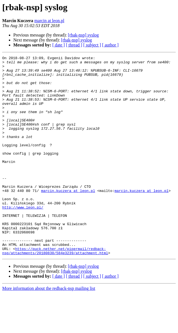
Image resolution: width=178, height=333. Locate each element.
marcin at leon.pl (49, 20)
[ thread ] (74, 45)
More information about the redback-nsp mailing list (48, 328)
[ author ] (110, 45)
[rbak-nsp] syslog (83, 35)
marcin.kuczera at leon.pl (68, 217)
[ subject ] (92, 45)
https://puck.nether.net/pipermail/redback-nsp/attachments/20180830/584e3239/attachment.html (55, 290)
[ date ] (58, 45)
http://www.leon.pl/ (22, 237)
